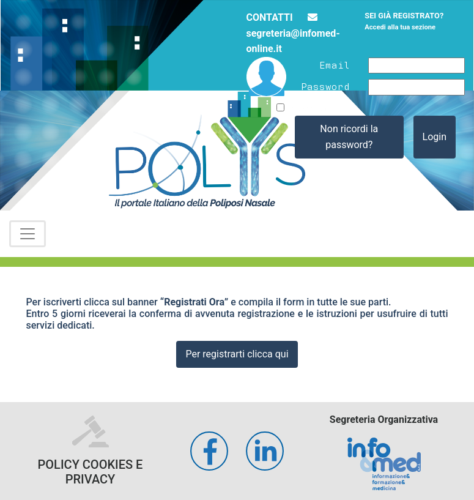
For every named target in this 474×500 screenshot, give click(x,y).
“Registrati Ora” (194, 302)
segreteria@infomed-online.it (293, 33)
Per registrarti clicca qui (236, 354)
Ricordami (311, 108)
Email (334, 64)
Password (325, 85)
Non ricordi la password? (349, 137)
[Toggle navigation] (27, 233)
